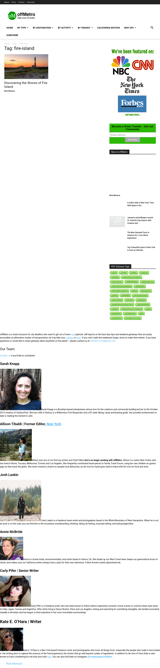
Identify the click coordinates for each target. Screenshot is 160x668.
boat (79, 337)
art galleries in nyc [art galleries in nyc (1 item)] (133, 318)
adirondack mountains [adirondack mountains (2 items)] (131, 277)
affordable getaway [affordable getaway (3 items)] (120, 291)
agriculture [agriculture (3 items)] (146, 291)
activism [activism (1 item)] (144, 273)
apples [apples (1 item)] (114, 309)
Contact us (5, 355)
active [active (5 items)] (133, 273)
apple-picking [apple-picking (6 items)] (143, 304)
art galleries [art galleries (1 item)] (116, 318)
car (73, 334)
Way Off (130, 27)
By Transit (85, 27)
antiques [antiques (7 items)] (141, 300)
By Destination (43, 27)
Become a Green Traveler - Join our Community (132, 128)
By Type (22, 27)
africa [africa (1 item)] (134, 291)
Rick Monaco (9, 91)
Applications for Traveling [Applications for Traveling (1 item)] (131, 309)
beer (49, 656)
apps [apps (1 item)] (148, 309)
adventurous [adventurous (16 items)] (147, 281)
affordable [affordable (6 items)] (140, 286)
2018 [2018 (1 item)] (114, 273)
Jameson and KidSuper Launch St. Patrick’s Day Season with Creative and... (140, 220)
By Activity (65, 27)
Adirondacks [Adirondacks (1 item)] (117, 282)
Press (13, 2)
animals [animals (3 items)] (130, 300)
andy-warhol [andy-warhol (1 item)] (117, 300)
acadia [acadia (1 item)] (123, 273)
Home (9, 27)
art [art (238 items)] (141, 313)
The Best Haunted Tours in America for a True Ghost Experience (138, 235)
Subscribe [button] (31, 2)
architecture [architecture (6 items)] (130, 313)
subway (69, 337)
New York (54, 424)
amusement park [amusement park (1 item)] (140, 295)
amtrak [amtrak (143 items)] (125, 295)
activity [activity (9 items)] (115, 277)
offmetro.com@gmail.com (102, 341)
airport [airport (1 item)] (114, 295)
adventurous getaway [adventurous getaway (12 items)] (121, 286)
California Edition (108, 27)
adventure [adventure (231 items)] (132, 281)
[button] (152, 27)
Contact (21, 2)
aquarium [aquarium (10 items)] (116, 313)
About (6, 2)
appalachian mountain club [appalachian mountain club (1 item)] (122, 304)
